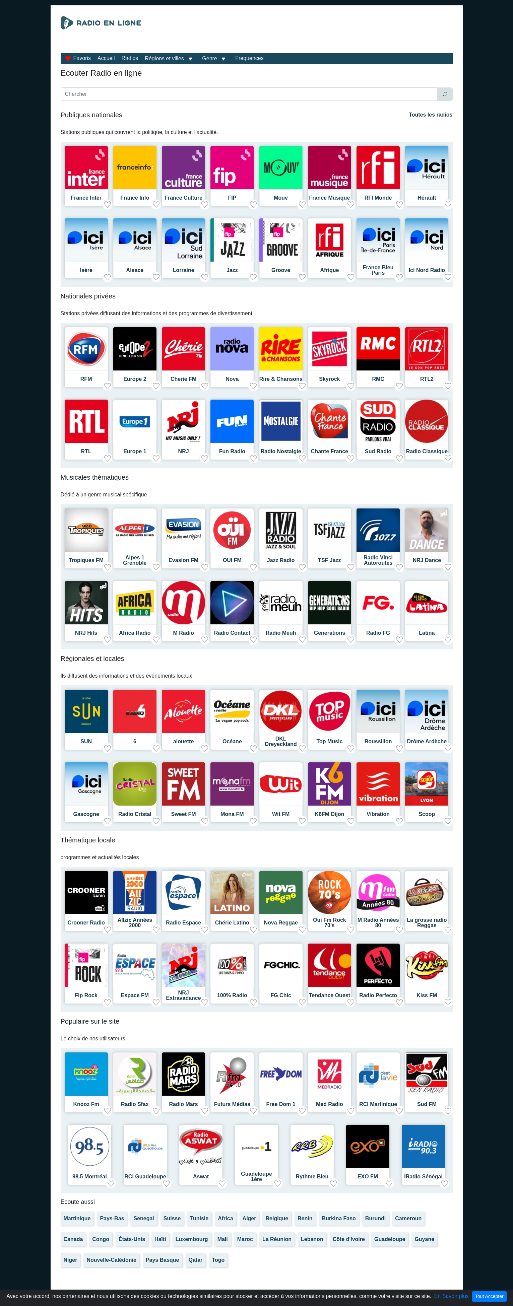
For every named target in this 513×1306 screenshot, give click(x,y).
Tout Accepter (489, 1296)
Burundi (375, 1218)
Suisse (172, 1218)
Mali (222, 1239)
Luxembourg (192, 1239)
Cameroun (408, 1218)
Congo (100, 1239)
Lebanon (312, 1239)
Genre (209, 58)
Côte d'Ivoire (349, 1239)
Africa (225, 1218)
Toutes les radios (430, 115)
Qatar (196, 1260)
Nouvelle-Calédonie (111, 1260)
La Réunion (277, 1239)
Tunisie (199, 1218)
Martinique (77, 1218)
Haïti (160, 1239)
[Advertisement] (318, 33)
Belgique (276, 1218)
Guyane (424, 1239)
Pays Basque (162, 1260)
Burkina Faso (339, 1218)
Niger (70, 1260)
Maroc (245, 1239)
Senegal (143, 1218)
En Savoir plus (451, 1296)
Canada (73, 1239)
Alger (249, 1218)
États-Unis (132, 1239)
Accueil (106, 58)
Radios (130, 58)
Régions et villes (164, 58)
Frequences (249, 58)
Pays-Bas (112, 1218)
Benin (305, 1218)
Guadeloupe (389, 1239)
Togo (218, 1260)
